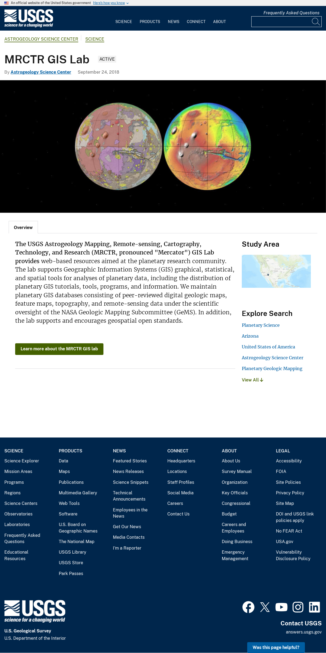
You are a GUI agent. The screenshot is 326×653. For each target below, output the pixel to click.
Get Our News (127, 526)
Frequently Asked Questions (291, 12)
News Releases (128, 471)
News (173, 21)
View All (252, 380)
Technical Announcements (129, 496)
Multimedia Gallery (78, 492)
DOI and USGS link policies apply (295, 517)
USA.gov (284, 541)
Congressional (236, 503)
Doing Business (237, 541)
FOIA (281, 471)
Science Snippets (130, 482)
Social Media (180, 492)
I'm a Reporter (127, 548)
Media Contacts (129, 537)
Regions (12, 492)
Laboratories (17, 524)
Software (68, 514)
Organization (234, 482)
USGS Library (72, 552)
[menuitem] (124, 18)
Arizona (250, 336)
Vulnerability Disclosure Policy (293, 555)
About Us (231, 460)
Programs (14, 482)
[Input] (286, 21)
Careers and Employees (234, 528)
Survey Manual (237, 471)
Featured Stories (130, 460)
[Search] (316, 21)
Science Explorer (21, 460)
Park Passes (71, 573)
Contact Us (178, 514)
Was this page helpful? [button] (276, 647)
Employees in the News (130, 513)
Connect (196, 21)
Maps (64, 471)
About (219, 21)
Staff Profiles (180, 482)
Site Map (285, 503)
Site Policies (288, 482)
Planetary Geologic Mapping (272, 368)
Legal (283, 450)
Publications (71, 482)
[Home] (28, 26)
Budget (229, 514)
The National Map (76, 541)
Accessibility (289, 460)
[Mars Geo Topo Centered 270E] (163, 146)
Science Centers (20, 503)
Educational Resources (16, 555)
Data (63, 460)
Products (150, 21)
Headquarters (181, 460)
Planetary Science (261, 325)
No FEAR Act (289, 531)
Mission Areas (18, 471)
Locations (177, 471)
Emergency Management (235, 555)
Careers (175, 503)
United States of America (268, 347)
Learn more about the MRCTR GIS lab (59, 348)
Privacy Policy (290, 492)
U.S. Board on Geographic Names (78, 528)
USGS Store (71, 562)
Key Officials (235, 492)
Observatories (18, 514)
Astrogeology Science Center (41, 39)
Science (123, 21)
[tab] (23, 227)
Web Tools (69, 503)
